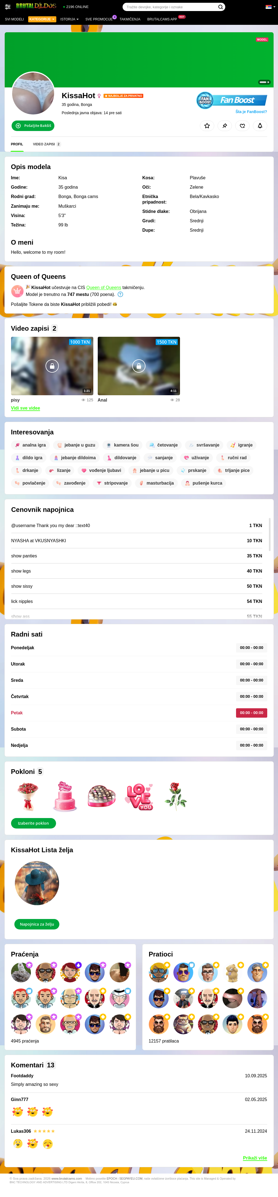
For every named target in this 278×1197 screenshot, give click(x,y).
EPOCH (112, 1178)
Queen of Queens (103, 287)
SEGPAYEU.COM (130, 1178)
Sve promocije (101, 18)
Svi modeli (14, 19)
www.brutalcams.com (67, 1178)
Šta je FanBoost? (251, 111)
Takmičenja (130, 19)
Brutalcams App (163, 18)
